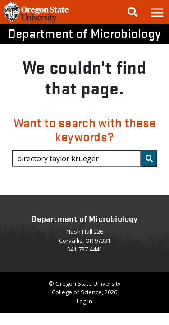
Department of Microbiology (84, 33)
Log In (84, 301)
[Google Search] (132, 12)
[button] (157, 12)
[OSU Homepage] (36, 22)
